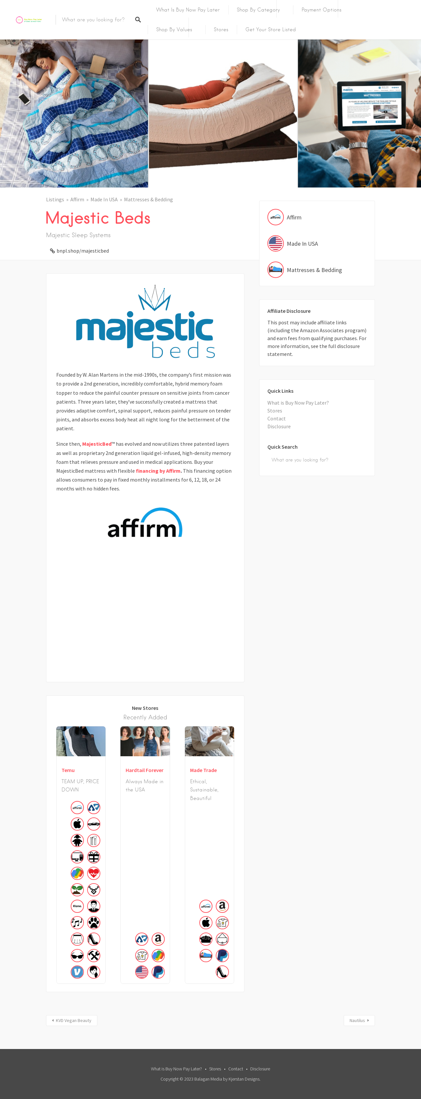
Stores (221, 30)
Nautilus (357, 1020)
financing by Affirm (158, 470)
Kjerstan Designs (244, 1079)
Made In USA (104, 199)
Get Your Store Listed (270, 30)
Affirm (77, 199)
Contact (276, 418)
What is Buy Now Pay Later (188, 10)
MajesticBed (96, 443)
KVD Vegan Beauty (73, 1020)
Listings (55, 199)
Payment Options (321, 10)
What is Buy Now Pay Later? (298, 402)
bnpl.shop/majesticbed (83, 250)
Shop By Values (174, 30)
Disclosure (279, 426)
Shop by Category (258, 10)
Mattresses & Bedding (148, 199)
